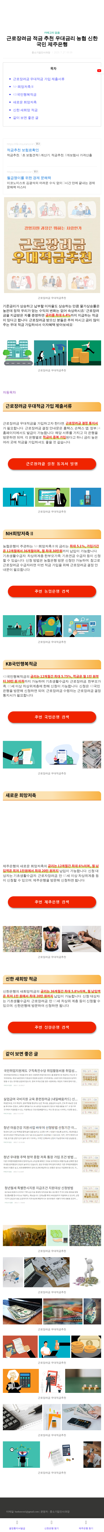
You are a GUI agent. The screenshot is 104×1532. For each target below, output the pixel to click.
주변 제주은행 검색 (52, 902)
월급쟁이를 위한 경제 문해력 (29, 177)
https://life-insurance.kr (20, 144)
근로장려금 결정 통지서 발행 (52, 464)
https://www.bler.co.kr (19, 171)
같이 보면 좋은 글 (25, 117)
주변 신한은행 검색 (52, 1027)
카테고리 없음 (52, 32)
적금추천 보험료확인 (23, 150)
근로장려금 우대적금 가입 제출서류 (39, 79)
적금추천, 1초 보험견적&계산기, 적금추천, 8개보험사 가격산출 (49, 155)
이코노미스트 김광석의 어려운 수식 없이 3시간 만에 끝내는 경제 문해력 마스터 (51, 185)
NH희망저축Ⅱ (23, 86)
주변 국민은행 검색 (52, 717)
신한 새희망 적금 (25, 110)
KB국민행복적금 (25, 94)
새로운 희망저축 (25, 102)
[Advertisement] (52, 828)
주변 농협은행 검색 (52, 591)
